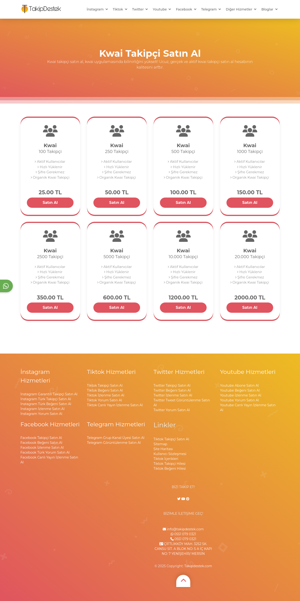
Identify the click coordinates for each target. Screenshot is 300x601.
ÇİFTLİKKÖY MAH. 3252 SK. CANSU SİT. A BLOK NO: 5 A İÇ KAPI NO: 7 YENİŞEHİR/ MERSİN (183, 549)
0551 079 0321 (183, 534)
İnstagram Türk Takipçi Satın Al (46, 399)
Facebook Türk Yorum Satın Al (45, 452)
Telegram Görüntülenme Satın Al (114, 443)
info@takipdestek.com (183, 529)
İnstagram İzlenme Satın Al (43, 409)
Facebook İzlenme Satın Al (42, 447)
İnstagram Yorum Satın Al (41, 414)
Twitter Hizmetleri (179, 371)
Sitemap (160, 444)
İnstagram (95, 9)
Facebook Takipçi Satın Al (41, 438)
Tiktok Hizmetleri (111, 371)
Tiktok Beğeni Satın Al (105, 390)
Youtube (160, 9)
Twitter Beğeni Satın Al (172, 390)
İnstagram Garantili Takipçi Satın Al (49, 394)
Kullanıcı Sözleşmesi (170, 454)
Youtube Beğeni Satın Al (240, 390)
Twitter (138, 9)
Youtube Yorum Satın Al (239, 400)
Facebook (184, 9)
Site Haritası (163, 449)
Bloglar (267, 9)
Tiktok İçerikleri (166, 459)
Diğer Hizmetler (239, 9)
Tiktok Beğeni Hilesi (170, 468)
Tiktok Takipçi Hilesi (170, 464)
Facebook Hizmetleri (50, 424)
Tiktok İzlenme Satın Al (105, 395)
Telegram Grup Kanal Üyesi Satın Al (116, 438)
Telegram (209, 9)
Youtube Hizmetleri (248, 371)
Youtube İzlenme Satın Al (240, 395)
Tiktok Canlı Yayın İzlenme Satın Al (115, 405)
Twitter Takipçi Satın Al (172, 385)
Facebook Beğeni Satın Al (41, 443)
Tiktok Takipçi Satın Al (105, 385)
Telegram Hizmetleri (116, 424)
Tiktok (118, 9)
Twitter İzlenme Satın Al (173, 395)
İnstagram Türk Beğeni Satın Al (46, 404)
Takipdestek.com (198, 566)
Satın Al (50, 202)
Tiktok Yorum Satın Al (104, 400)
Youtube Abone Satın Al (239, 385)
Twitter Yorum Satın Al (172, 410)
